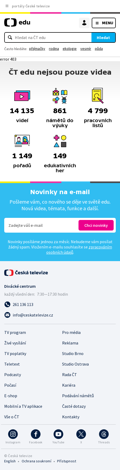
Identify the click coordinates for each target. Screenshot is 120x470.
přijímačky (37, 48)
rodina (54, 48)
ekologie (70, 48)
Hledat (103, 37)
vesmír (85, 48)
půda (99, 48)
